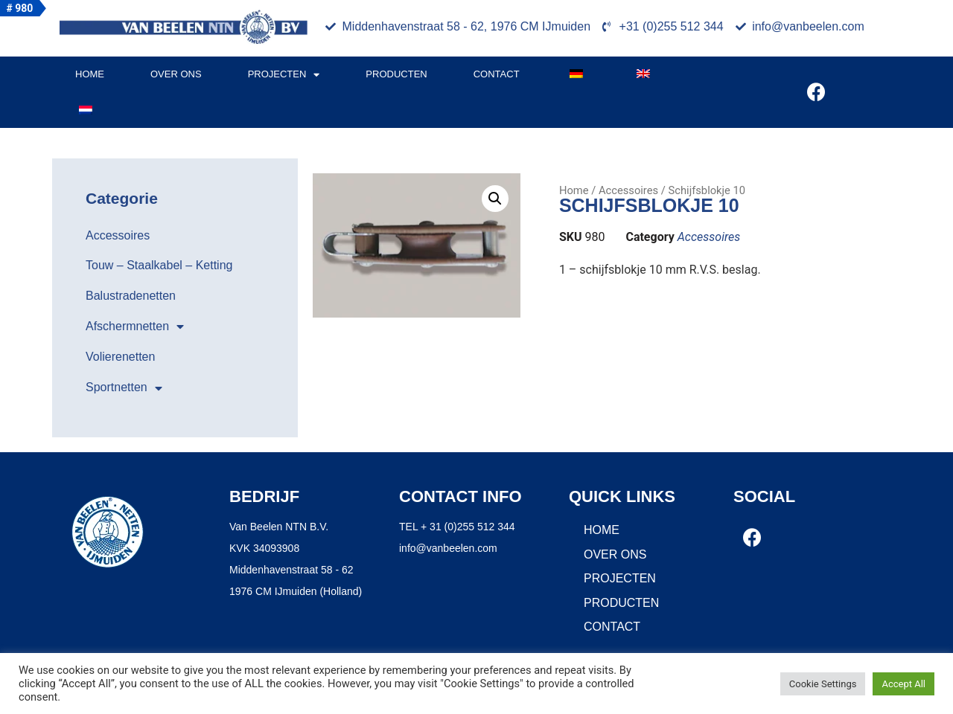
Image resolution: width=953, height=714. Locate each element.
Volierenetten (120, 356)
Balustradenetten (131, 295)
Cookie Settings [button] (823, 683)
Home (89, 74)
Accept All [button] (903, 683)
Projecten (284, 74)
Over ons (176, 74)
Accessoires (118, 235)
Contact (497, 74)
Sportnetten (124, 388)
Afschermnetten (135, 326)
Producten (396, 74)
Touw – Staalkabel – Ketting (159, 265)
